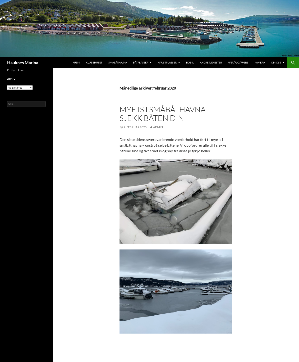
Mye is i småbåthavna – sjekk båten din (165, 113)
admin (158, 127)
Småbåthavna (117, 62)
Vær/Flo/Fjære (238, 62)
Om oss (276, 62)
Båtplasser (140, 62)
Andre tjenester (211, 62)
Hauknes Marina (22, 62)
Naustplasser (167, 62)
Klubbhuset (94, 62)
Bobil (190, 62)
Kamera (259, 62)
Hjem (76, 62)
